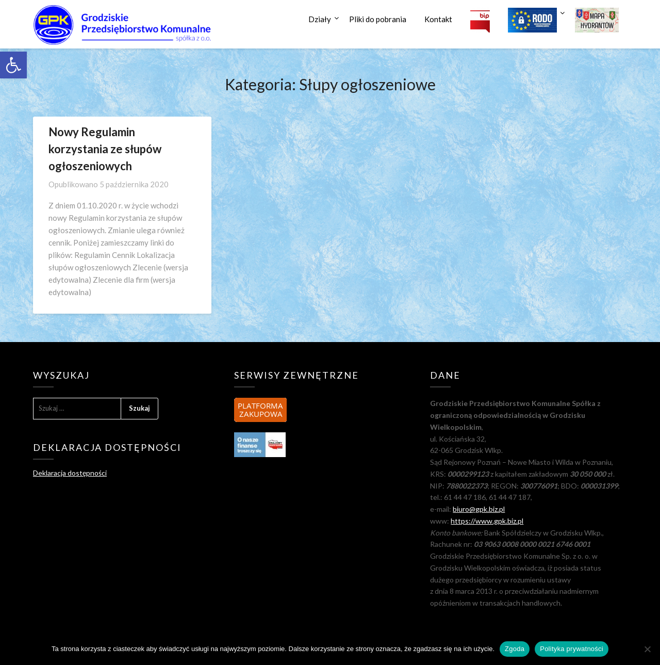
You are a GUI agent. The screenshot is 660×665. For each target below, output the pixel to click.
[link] (13, 65)
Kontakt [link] (438, 19)
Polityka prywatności (571, 649)
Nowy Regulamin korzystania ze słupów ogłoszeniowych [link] (104, 149)
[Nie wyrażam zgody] (647, 649)
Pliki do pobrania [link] (377, 19)
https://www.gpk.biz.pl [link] (487, 520)
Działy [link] (319, 19)
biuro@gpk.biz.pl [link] (479, 509)
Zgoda (514, 649)
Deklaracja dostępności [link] (70, 472)
